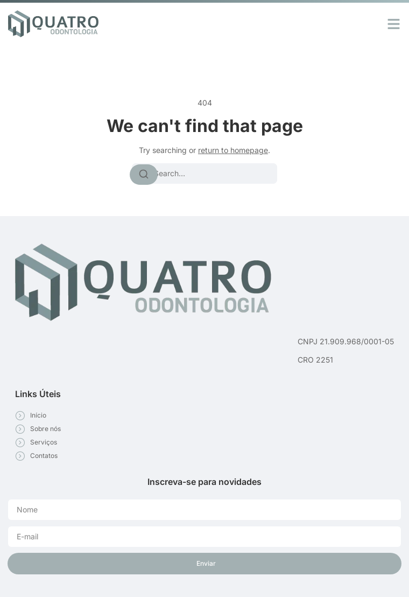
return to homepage (233, 150)
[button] (394, 23)
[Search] (144, 174)
